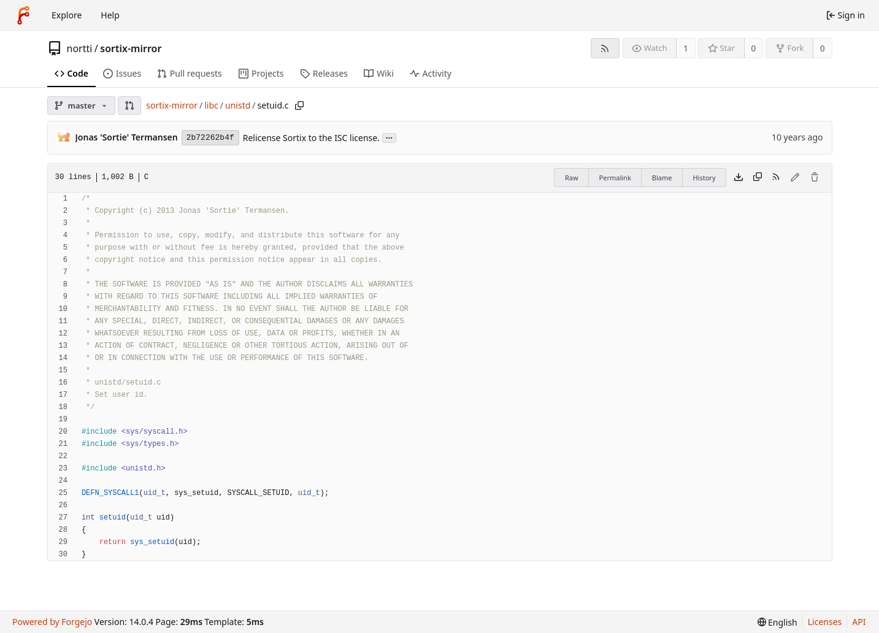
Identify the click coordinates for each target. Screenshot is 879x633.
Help (110, 15)
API (859, 621)
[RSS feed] (605, 48)
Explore (67, 15)
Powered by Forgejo (52, 621)
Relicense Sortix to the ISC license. (311, 138)
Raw (571, 177)
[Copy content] (757, 177)
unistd (237, 105)
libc (211, 105)
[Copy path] (299, 105)
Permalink (615, 177)
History (704, 177)
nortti (80, 48)
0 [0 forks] (822, 48)
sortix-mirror (130, 48)
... (389, 137)
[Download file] (738, 177)
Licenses (825, 621)
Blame (662, 177)
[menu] (777, 622)
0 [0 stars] (753, 48)
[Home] (23, 15)
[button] (129, 105)
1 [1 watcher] (685, 48)
